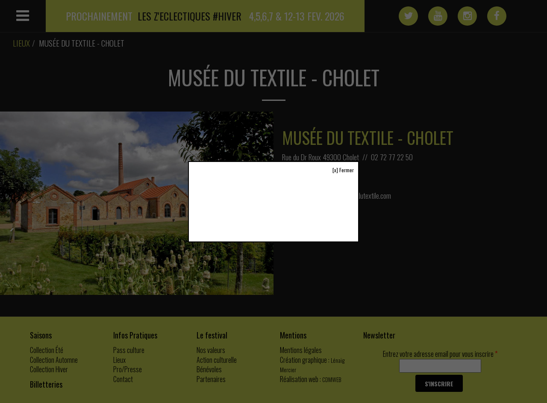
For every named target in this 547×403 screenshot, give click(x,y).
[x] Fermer (343, 170)
